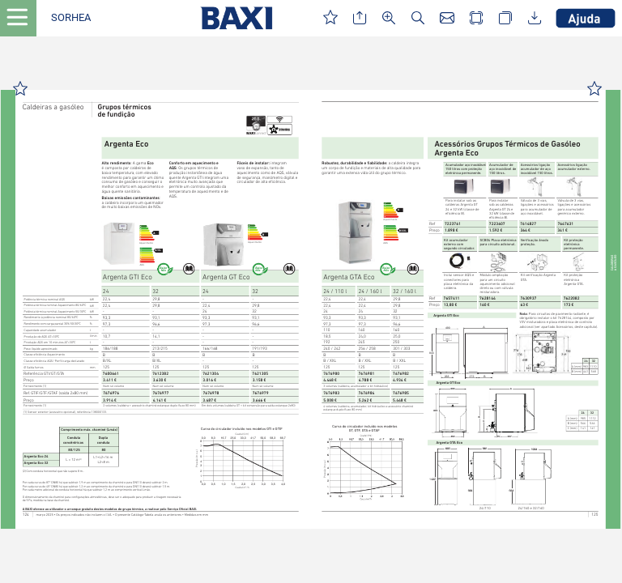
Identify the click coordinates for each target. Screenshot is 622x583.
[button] (71, 18)
